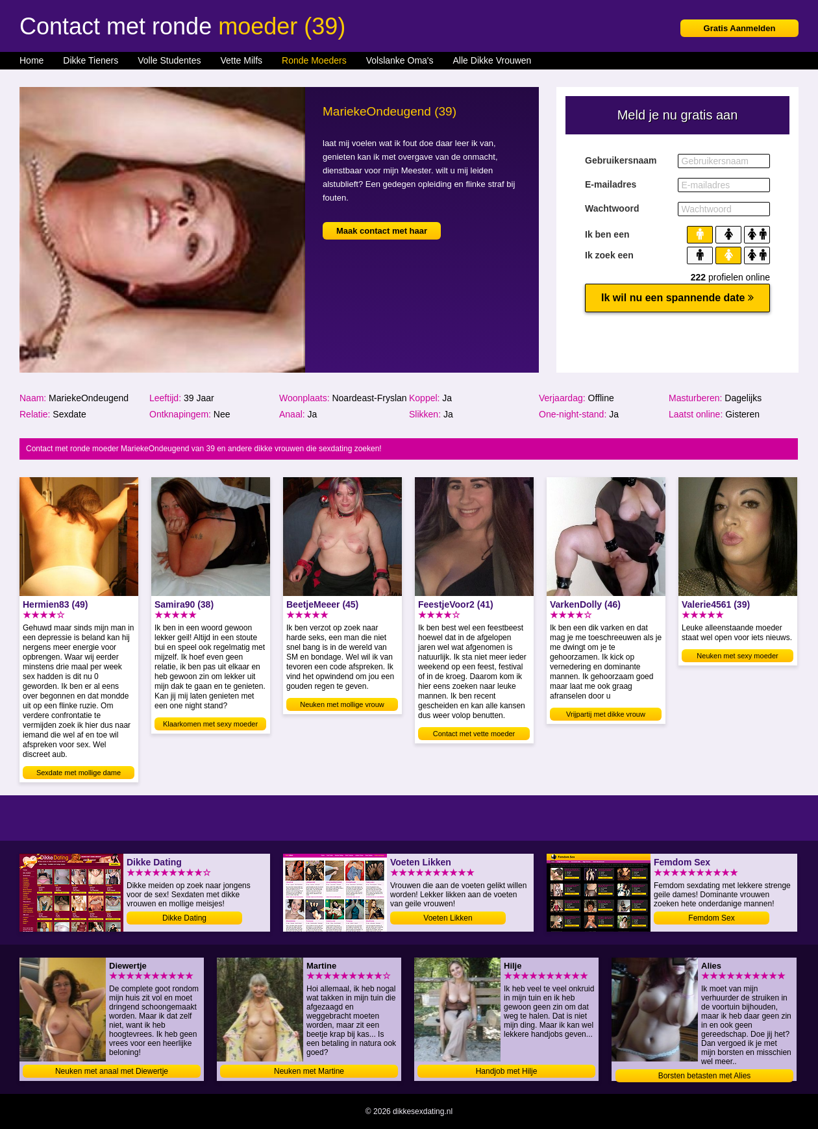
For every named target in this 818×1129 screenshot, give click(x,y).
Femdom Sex (711, 918)
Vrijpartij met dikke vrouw (605, 714)
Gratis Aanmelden (740, 28)
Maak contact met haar (381, 231)
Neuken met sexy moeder (737, 656)
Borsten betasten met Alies (704, 1075)
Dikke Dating (184, 918)
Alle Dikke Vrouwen (492, 60)
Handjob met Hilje (507, 1071)
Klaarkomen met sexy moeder (210, 724)
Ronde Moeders (314, 60)
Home (31, 60)
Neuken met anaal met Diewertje (111, 1071)
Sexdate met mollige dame (78, 772)
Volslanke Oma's (400, 60)
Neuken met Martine (309, 1071)
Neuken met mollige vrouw (342, 704)
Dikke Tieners (90, 60)
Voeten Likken (447, 918)
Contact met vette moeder (474, 734)
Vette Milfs (241, 60)
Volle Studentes (169, 60)
